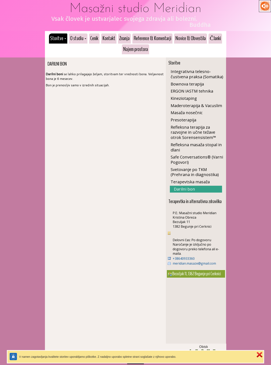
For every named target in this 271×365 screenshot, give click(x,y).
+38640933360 (184, 258)
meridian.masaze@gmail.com (194, 263)
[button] (58, 38)
